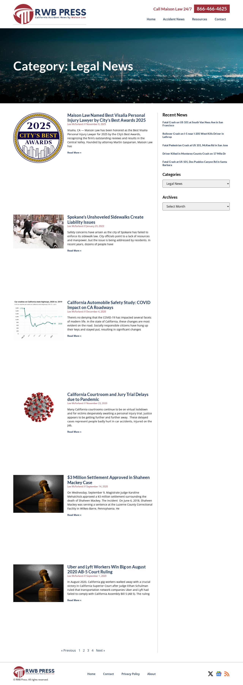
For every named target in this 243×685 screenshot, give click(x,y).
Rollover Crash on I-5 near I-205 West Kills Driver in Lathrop (193, 135)
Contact (220, 19)
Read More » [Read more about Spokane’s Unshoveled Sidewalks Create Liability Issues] (74, 250)
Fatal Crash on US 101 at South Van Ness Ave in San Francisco (193, 123)
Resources (199, 19)
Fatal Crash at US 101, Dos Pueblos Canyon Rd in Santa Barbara (195, 163)
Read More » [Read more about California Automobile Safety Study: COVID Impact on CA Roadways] (74, 335)
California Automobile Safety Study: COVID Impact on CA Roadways (108, 305)
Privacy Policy (131, 674)
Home (151, 19)
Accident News (174, 19)
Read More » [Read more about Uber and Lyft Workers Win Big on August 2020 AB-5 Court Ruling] (74, 600)
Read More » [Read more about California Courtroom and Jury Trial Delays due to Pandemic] (74, 431)
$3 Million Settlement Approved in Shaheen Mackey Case (108, 480)
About (151, 674)
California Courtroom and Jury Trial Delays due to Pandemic (107, 397)
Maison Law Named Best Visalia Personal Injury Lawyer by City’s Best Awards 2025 (106, 117)
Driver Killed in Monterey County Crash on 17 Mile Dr (194, 153)
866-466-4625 (212, 8)
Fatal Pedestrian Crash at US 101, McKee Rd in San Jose (195, 145)
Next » (100, 650)
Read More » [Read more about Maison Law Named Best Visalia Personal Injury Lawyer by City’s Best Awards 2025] (74, 152)
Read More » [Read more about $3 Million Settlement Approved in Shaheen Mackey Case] (74, 514)
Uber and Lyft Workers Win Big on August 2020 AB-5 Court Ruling (106, 569)
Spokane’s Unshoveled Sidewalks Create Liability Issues (105, 219)
